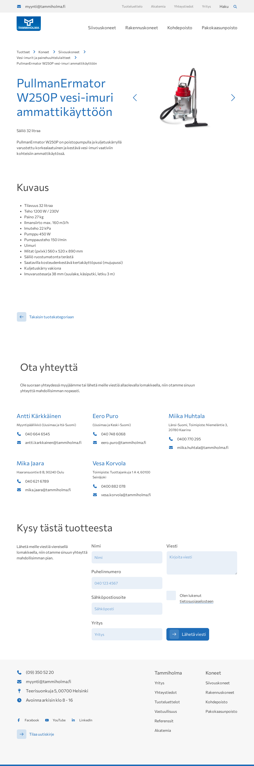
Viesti (172, 545)
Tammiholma (168, 673)
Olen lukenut (196, 598)
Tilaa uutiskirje (41, 734)
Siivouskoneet (102, 27)
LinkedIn (85, 720)
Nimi (96, 545)
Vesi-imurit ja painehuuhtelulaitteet (44, 58)
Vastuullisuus (166, 711)
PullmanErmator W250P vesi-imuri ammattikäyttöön (57, 63)
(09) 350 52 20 (40, 672)
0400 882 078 (113, 486)
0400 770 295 (189, 439)
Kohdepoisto (179, 27)
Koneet (43, 52)
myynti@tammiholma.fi (45, 6)
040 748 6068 (113, 434)
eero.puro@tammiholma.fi (123, 442)
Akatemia (163, 730)
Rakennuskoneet (141, 27)
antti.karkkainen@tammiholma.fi (53, 442)
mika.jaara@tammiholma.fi (48, 489)
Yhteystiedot (166, 692)
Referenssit (164, 720)
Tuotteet (23, 52)
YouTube (59, 720)
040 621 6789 (37, 481)
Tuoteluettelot (167, 701)
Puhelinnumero (106, 571)
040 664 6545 (37, 434)
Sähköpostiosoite (108, 597)
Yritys (97, 622)
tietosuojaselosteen (196, 601)
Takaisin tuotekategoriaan (51, 316)
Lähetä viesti (194, 634)
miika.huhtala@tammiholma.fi (202, 447)
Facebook (32, 720)
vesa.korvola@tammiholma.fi (126, 494)
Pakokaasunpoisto (219, 27)
